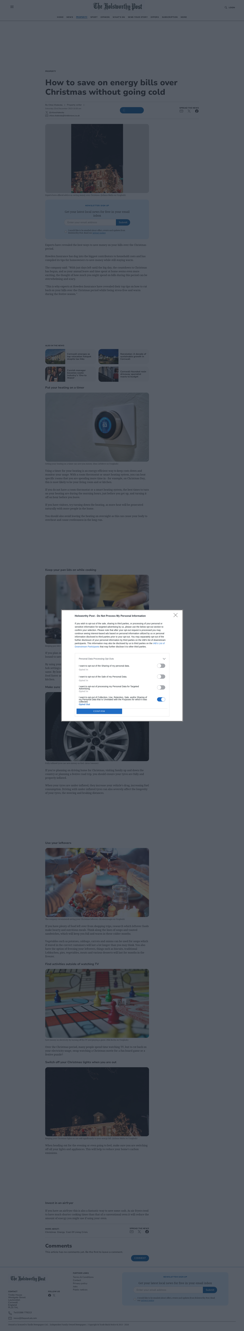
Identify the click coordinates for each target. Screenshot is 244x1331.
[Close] (177, 616)
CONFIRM (99, 711)
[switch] (161, 666)
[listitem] (122, 658)
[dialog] (122, 665)
